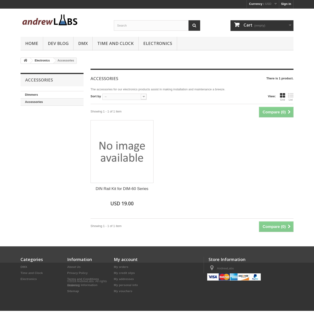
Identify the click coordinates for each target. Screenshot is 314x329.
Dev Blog (58, 43)
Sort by (96, 96)
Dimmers (31, 94)
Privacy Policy (77, 273)
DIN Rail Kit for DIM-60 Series (122, 189)
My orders (121, 267)
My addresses (124, 279)
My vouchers (123, 291)
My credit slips (124, 273)
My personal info (126, 285)
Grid (282, 97)
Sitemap (73, 291)
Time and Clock (115, 43)
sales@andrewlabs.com (242, 277)
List (290, 97)
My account (126, 259)
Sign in (286, 4)
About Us (74, 267)
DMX (83, 43)
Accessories (34, 102)
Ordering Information (82, 285)
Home (31, 43)
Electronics (157, 43)
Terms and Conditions (83, 279)
